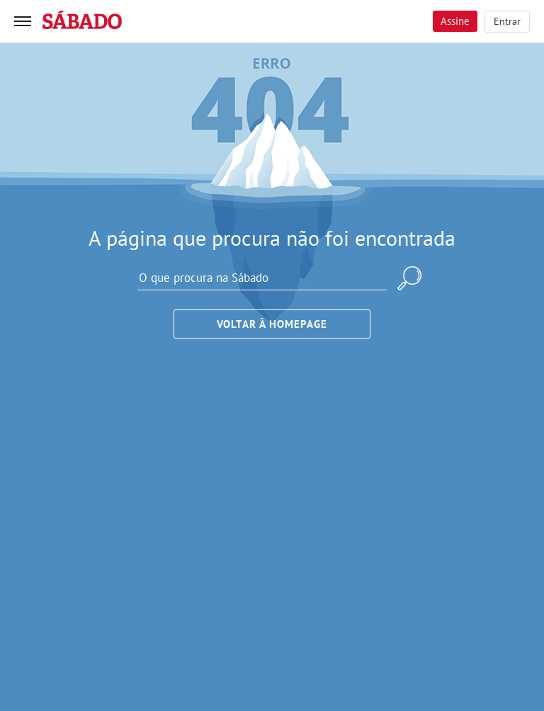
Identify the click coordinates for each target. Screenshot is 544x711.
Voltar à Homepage (272, 324)
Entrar (507, 21)
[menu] (22, 21)
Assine (455, 21)
